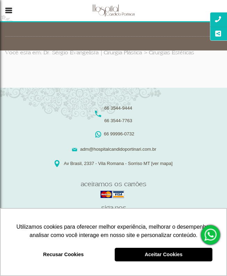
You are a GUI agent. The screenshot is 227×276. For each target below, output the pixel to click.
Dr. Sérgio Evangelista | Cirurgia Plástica (92, 52)
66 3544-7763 (118, 120)
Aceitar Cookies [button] (164, 254)
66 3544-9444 (118, 108)
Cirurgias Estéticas (171, 52)
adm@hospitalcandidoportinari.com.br (118, 149)
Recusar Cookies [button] (63, 254)
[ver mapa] (161, 163)
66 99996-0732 (211, 235)
